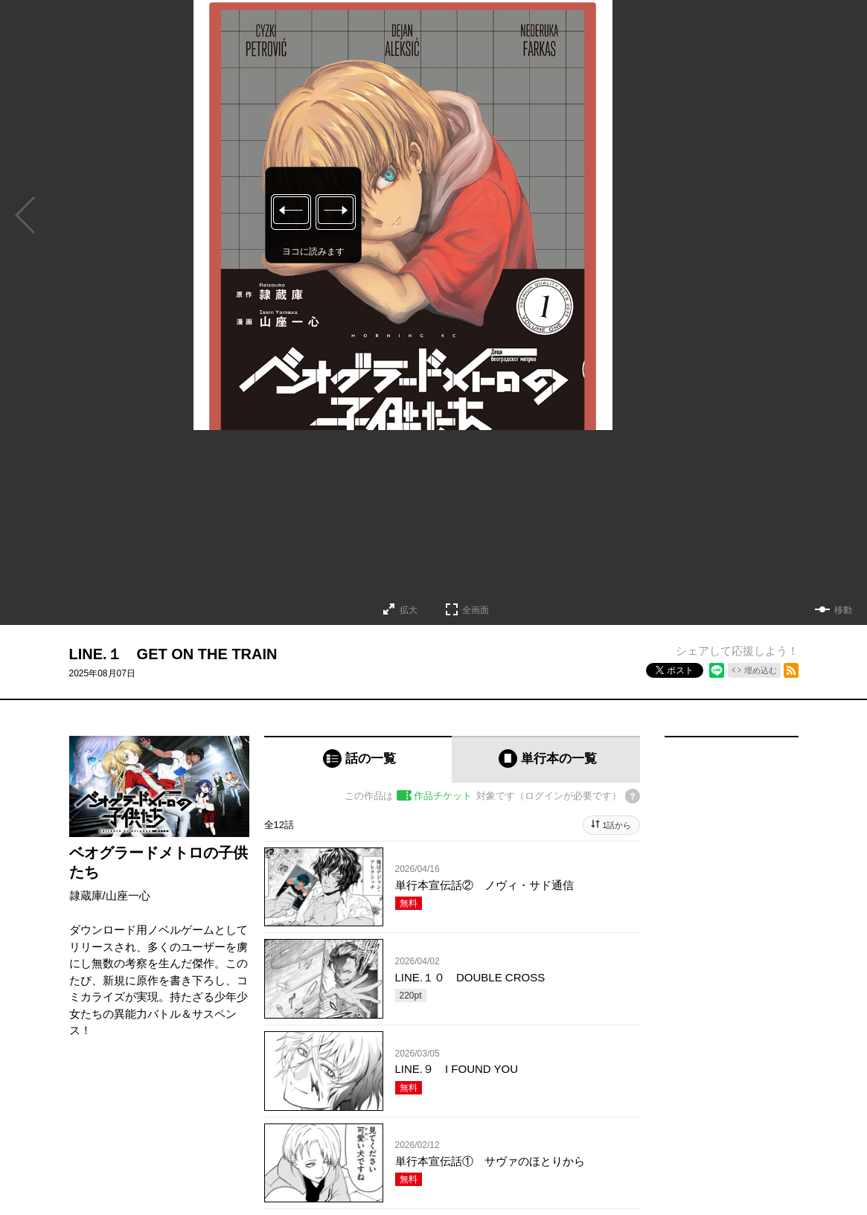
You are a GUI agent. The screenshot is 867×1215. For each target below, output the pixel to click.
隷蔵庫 (86, 895)
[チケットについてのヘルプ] (632, 796)
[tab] (358, 759)
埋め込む (760, 670)
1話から (616, 825)
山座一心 (128, 895)
